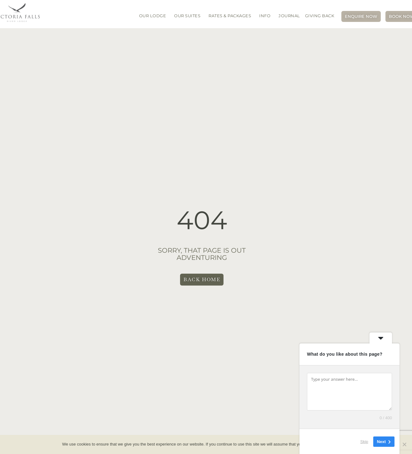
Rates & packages (231, 16)
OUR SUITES (188, 16)
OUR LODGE (154, 16)
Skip (364, 441)
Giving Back (319, 15)
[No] (404, 444)
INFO (266, 16)
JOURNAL (289, 15)
